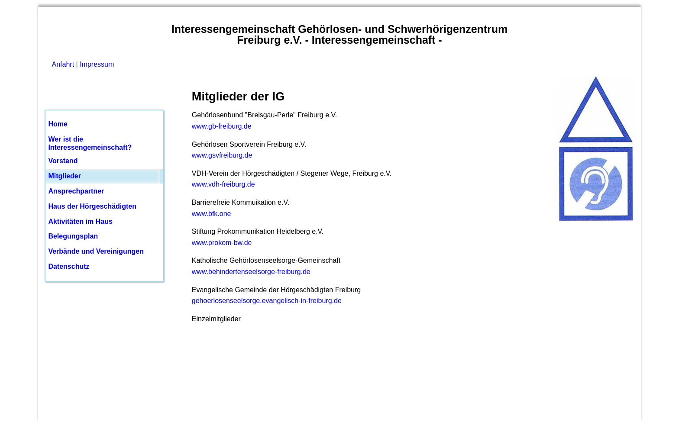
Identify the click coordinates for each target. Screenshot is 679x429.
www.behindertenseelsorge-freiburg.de (251, 271)
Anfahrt (63, 64)
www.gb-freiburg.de (222, 126)
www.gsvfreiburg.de (222, 155)
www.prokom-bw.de (222, 242)
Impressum (97, 64)
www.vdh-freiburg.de (223, 184)
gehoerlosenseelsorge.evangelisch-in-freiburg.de (267, 300)
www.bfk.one (211, 213)
